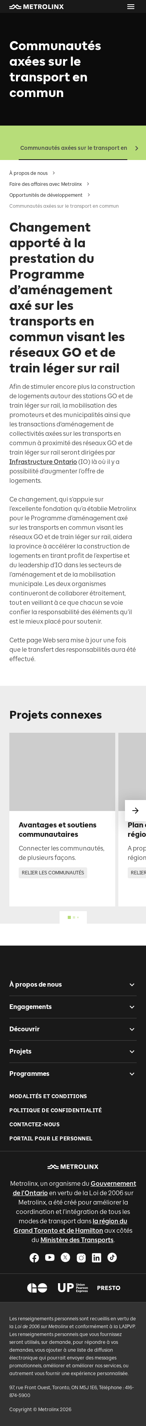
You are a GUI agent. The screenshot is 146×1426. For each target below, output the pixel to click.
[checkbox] (129, 984)
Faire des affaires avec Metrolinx (45, 184)
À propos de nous (28, 173)
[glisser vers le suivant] (135, 810)
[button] (36, 6)
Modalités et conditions (48, 1096)
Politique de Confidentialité (55, 1110)
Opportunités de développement (46, 195)
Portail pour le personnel (51, 1139)
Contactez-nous (34, 1124)
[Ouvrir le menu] (131, 7)
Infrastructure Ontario (43, 462)
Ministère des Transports (77, 1240)
